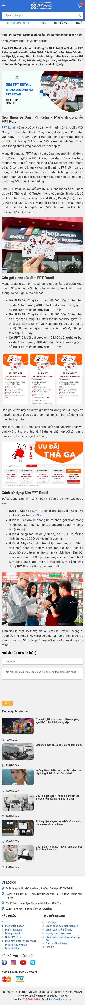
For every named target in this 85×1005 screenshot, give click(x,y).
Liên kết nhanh (53, 916)
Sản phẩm (9, 916)
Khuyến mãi (61, 23)
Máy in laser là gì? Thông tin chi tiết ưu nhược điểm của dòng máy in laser (57, 797)
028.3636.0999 (31, 999)
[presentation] (29, 690)
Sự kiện (41, 23)
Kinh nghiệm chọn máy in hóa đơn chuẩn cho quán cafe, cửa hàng (58, 823)
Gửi (7, 703)
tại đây (36, 515)
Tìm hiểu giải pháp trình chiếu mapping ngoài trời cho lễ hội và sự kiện (57, 721)
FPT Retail (9, 127)
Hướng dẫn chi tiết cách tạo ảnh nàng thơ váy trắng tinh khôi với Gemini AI (58, 772)
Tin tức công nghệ (18, 23)
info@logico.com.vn (60, 999)
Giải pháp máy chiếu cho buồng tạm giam (58, 744)
